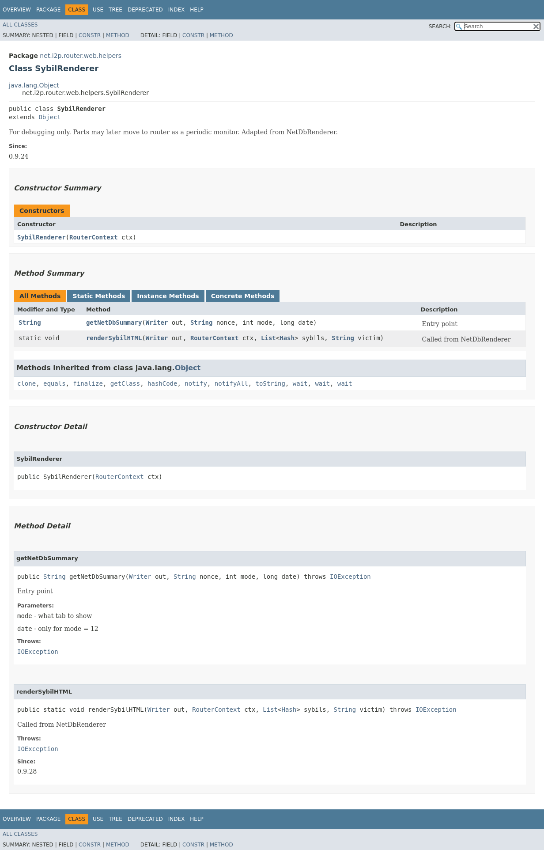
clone (26, 383)
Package (48, 10)
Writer (157, 322)
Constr (90, 35)
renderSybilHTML (114, 338)
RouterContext (93, 237)
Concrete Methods (243, 296)
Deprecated (145, 10)
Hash (287, 338)
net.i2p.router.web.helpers (80, 55)
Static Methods (98, 296)
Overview (17, 10)
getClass (125, 383)
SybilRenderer (41, 237)
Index (176, 10)
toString (270, 383)
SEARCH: (440, 26)
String (30, 322)
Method (117, 35)
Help (197, 10)
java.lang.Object (34, 85)
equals (54, 383)
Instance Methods (168, 296)
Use (98, 10)
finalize (87, 383)
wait (300, 383)
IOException (350, 576)
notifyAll (231, 383)
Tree (115, 10)
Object (49, 117)
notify (196, 383)
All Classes (20, 25)
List (268, 338)
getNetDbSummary (114, 322)
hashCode (162, 383)
